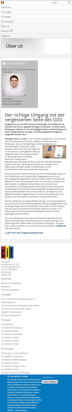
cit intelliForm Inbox (9, 331)
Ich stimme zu (48, 380)
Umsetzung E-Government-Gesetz (16, 308)
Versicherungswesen (10, 289)
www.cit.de (6, 274)
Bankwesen (6, 286)
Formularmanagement (11, 315)
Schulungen (7, 348)
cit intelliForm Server (10, 337)
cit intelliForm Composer (12, 327)
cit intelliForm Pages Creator (13, 366)
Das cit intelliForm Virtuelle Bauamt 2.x (18, 299)
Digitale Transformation (11, 312)
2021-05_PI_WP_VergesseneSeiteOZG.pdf (25, 233)
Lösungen (6, 294)
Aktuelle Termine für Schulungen (15, 372)
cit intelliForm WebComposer (14, 359)
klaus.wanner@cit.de (14, 104)
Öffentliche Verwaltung (11, 283)
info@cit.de (60, 226)
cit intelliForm (7, 324)
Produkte (6, 319)
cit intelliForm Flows (9, 344)
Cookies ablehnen (50, 385)
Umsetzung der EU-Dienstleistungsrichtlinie (20, 305)
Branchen (6, 278)
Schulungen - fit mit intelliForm (14, 353)
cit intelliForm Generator (12, 334)
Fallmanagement (8, 302)
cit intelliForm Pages (10, 340)
